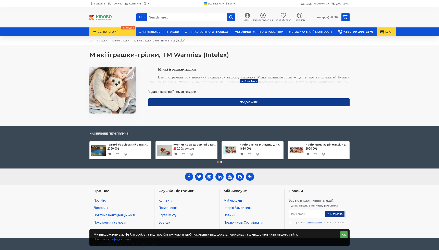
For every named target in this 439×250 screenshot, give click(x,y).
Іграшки (102, 40)
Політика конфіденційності (114, 239)
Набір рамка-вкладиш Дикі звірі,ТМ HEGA (260, 144)
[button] (218, 162)
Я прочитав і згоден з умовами (316, 223)
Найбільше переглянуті (109, 133)
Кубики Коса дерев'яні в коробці (194, 144)
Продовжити (249, 102)
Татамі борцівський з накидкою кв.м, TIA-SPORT (128, 144)
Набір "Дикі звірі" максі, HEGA (326, 144)
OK (344, 234)
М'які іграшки (120, 40)
